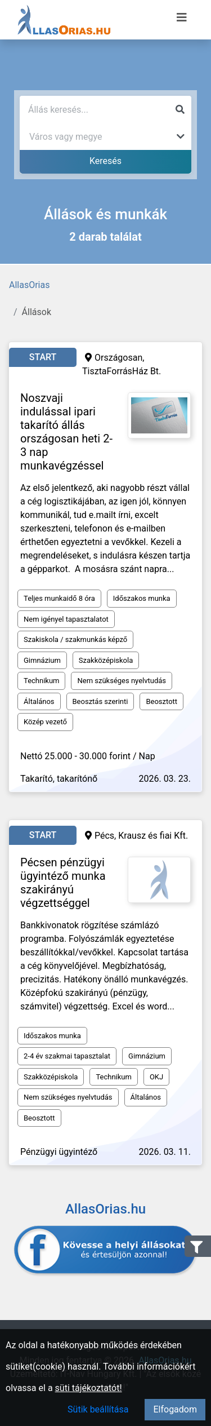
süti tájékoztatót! (88, 1388)
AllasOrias (29, 285)
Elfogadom (175, 1409)
